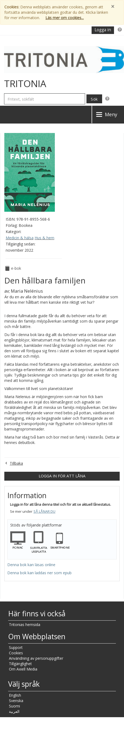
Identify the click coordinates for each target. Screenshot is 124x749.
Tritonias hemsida (24, 624)
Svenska (16, 700)
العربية (14, 711)
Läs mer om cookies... (64, 17)
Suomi (14, 706)
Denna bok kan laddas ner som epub (39, 572)
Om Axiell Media (23, 669)
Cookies (16, 652)
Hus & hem (44, 237)
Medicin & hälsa (19, 237)
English (15, 695)
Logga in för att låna (62, 475)
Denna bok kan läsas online (31, 564)
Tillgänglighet (20, 663)
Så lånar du (44, 511)
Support (16, 647)
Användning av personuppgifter (36, 658)
